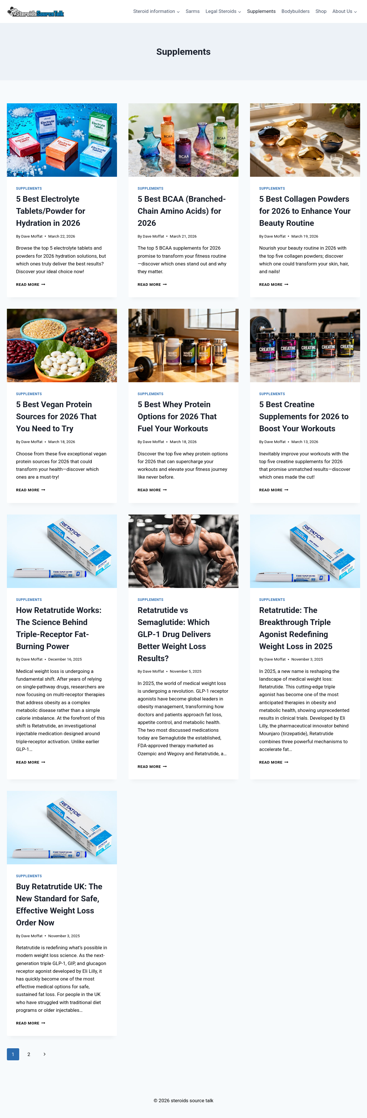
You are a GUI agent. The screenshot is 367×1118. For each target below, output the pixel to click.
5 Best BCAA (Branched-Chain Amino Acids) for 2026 (182, 211)
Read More (30, 284)
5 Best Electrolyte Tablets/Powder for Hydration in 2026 (50, 211)
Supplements (261, 11)
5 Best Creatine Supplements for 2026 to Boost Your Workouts (304, 416)
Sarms (193, 11)
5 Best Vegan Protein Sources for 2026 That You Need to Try (56, 416)
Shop (321, 11)
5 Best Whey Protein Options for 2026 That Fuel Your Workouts (177, 416)
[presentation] (62, 140)
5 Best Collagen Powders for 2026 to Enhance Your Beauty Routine (305, 211)
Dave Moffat (31, 236)
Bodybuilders (296, 11)
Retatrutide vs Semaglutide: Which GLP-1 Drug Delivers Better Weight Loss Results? (174, 634)
